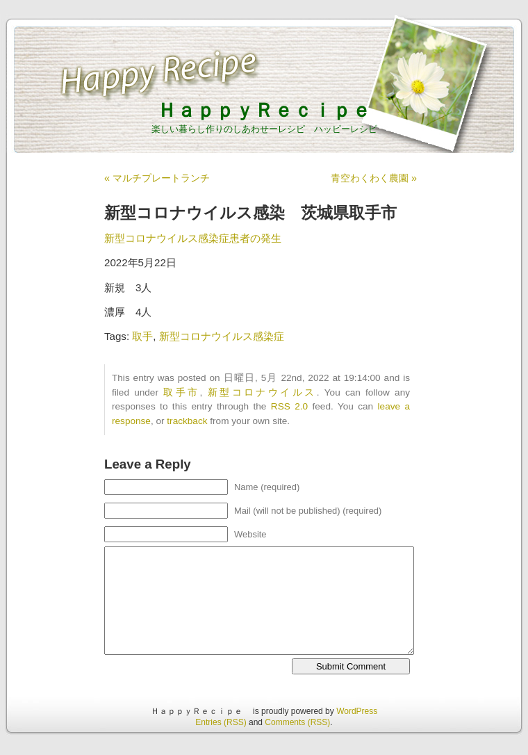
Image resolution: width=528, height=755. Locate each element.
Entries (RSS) (220, 722)
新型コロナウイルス (262, 392)
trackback (187, 421)
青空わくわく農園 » (374, 178)
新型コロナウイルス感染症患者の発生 (192, 238)
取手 (142, 336)
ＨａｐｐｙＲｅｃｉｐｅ (273, 110)
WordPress (356, 711)
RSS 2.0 (289, 406)
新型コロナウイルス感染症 (221, 336)
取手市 (181, 392)
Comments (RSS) (297, 722)
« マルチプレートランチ (157, 178)
